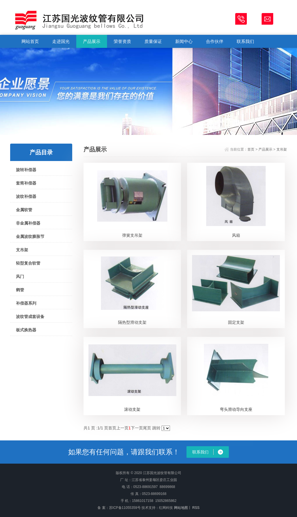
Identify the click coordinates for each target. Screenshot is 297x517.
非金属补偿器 (28, 223)
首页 (250, 149)
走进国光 (61, 41)
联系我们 (245, 41)
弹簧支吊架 (132, 235)
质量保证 (153, 41)
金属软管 (24, 209)
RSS (195, 508)
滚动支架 (132, 409)
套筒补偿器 (26, 183)
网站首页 (30, 41)
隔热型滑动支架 (132, 322)
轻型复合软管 (28, 263)
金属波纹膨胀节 (30, 236)
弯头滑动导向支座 (236, 409)
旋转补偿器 (26, 169)
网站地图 (181, 508)
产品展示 (91, 41)
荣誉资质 (122, 41)
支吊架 (22, 249)
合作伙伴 (214, 41)
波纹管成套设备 (30, 316)
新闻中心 (184, 41)
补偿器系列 (26, 303)
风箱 (236, 235)
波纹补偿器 (26, 196)
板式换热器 (26, 330)
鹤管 (20, 290)
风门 (20, 276)
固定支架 (236, 322)
